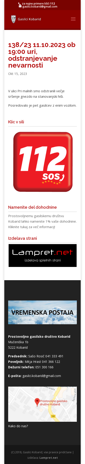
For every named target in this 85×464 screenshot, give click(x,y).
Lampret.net (48, 458)
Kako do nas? (18, 426)
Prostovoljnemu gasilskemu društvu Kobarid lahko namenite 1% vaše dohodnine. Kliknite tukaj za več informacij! (42, 221)
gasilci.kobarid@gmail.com (41, 376)
